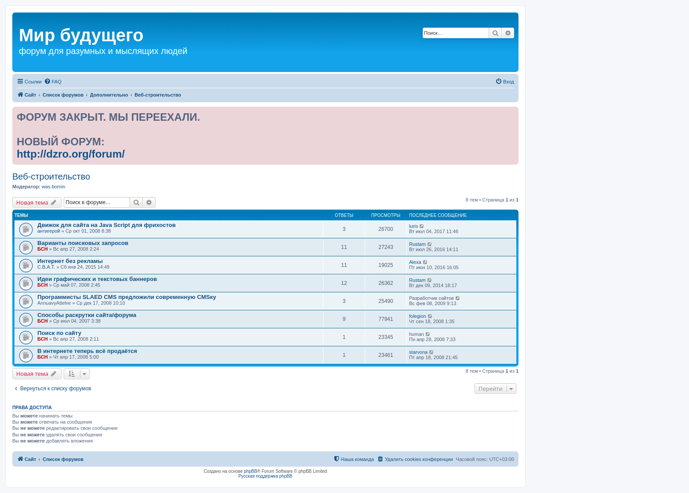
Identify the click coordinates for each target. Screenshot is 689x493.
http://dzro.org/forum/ (71, 154)
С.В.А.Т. (46, 267)
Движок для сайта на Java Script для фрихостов (106, 225)
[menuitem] (53, 81)
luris (413, 226)
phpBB (250, 471)
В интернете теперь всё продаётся (87, 351)
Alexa (415, 262)
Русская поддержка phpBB (265, 476)
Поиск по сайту (59, 333)
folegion (417, 316)
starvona (418, 352)
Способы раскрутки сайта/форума (86, 315)
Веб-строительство (51, 176)
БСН (42, 249)
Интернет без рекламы (70, 261)
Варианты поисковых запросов (82, 243)
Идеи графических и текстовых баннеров (97, 279)
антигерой (48, 231)
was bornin (53, 186)
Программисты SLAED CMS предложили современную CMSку (126, 297)
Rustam (417, 244)
